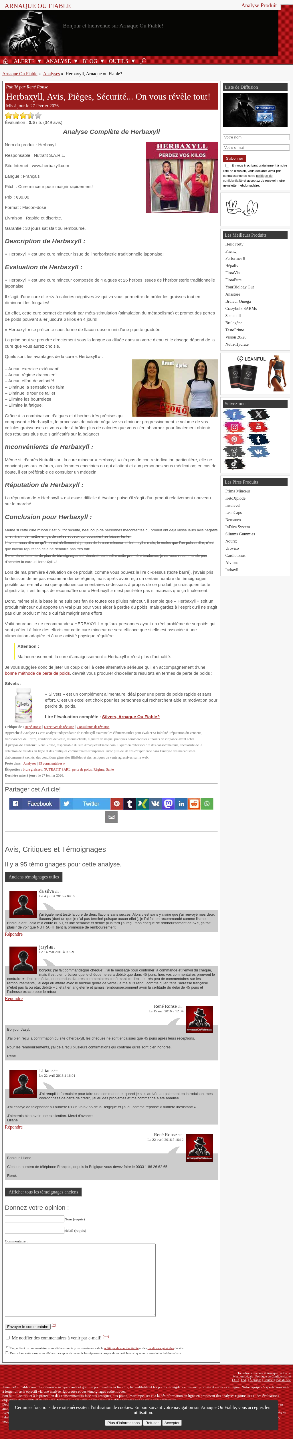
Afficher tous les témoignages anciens (43, 1191)
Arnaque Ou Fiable (19, 73)
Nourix (231, 541)
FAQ (244, 1379)
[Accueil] (5, 61)
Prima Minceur (237, 491)
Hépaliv (231, 265)
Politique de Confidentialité (273, 1376)
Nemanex (233, 519)
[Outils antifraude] (117, 61)
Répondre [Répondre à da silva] (14, 934)
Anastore (232, 294)
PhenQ (230, 251)
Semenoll (233, 315)
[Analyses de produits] (57, 61)
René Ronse (33, 727)
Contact (269, 1379)
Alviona (231, 562)
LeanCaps (233, 512)
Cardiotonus (235, 555)
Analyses (51, 73)
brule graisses (32, 769)
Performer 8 (235, 258)
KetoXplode (235, 498)
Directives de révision (59, 727)
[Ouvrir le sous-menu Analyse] (76, 61)
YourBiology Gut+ (240, 287)
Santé (110, 769)
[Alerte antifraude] (23, 61)
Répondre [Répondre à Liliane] (14, 1127)
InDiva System (237, 526)
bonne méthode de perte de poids (37, 673)
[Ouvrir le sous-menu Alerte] (39, 61)
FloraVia (232, 272)
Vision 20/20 (235, 337)
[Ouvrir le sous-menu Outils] (133, 61)
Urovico (232, 548)
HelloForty (234, 244)
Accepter (172, 1423)
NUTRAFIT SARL (56, 769)
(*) (54, 1325)
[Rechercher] (143, 61)
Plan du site (283, 1379)
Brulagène (233, 322)
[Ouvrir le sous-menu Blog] (102, 61)
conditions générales (161, 1348)
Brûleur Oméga (238, 301)
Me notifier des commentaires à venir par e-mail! (57, 1337)
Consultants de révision (93, 727)
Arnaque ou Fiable (38, 5)
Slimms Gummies (240, 534)
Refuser (152, 1423)
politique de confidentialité (121, 1348)
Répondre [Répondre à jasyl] (14, 998)
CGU (235, 1379)
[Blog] (89, 61)
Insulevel (232, 505)
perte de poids (82, 769)
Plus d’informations (123, 1423)
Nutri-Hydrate (237, 344)
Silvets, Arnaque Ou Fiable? (131, 716)
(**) (106, 1336)
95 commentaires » (52, 763)
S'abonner (234, 158)
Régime (99, 769)
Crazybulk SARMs (241, 308)
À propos (255, 1379)
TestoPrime (234, 330)
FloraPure (233, 280)
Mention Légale (243, 1376)
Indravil (231, 569)
